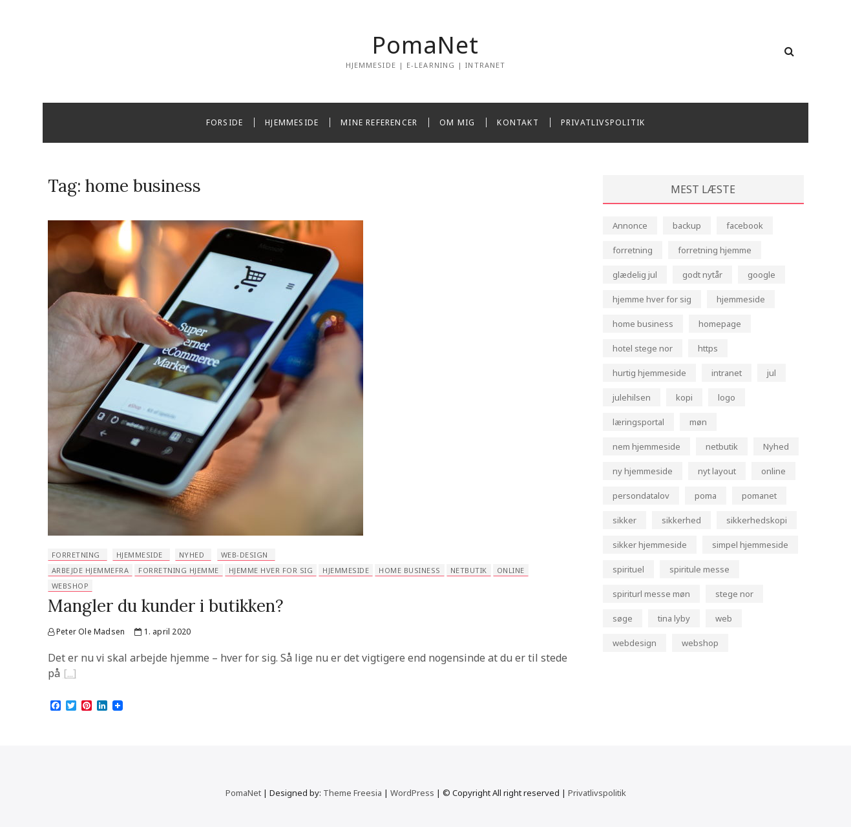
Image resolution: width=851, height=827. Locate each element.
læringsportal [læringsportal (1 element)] (638, 422)
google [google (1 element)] (761, 274)
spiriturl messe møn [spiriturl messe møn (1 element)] (651, 594)
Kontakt (517, 122)
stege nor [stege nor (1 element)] (734, 594)
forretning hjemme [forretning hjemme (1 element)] (714, 250)
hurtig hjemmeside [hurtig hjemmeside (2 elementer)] (649, 373)
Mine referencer (379, 122)
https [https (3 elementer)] (708, 348)
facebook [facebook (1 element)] (744, 225)
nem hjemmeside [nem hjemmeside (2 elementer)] (646, 446)
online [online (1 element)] (773, 471)
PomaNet (425, 45)
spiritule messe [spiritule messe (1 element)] (699, 569)
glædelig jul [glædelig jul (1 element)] (635, 274)
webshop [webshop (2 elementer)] (700, 643)
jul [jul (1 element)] (771, 373)
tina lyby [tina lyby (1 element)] (674, 618)
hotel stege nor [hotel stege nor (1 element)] (643, 348)
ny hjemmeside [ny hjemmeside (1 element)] (643, 471)
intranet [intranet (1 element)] (726, 373)
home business (410, 570)
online (511, 570)
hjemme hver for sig (271, 570)
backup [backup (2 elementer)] (687, 225)
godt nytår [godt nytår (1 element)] (702, 274)
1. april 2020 (162, 631)
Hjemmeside (292, 122)
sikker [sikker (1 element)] (624, 520)
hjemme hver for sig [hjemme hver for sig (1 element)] (652, 299)
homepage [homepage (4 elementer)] (720, 324)
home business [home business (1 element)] (643, 324)
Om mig (457, 122)
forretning (76, 555)
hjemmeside (139, 555)
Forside (224, 122)
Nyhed (192, 555)
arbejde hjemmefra (90, 570)
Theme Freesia (352, 793)
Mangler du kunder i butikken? (166, 605)
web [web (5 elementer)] (723, 618)
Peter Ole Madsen (86, 631)
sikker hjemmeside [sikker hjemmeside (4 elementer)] (650, 544)
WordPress (412, 793)
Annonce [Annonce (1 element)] (630, 225)
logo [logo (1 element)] (726, 397)
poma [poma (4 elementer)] (706, 495)
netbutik (468, 570)
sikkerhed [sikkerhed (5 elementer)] (681, 520)
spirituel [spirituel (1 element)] (628, 569)
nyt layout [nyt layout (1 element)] (717, 471)
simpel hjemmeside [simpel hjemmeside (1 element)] (750, 544)
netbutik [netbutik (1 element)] (722, 446)
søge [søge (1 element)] (623, 618)
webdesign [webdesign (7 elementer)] (635, 643)
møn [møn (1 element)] (698, 422)
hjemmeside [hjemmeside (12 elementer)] (741, 299)
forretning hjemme (178, 570)
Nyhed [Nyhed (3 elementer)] (776, 446)
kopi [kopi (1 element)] (684, 397)
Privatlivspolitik (603, 122)
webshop (70, 586)
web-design (244, 555)
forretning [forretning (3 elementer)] (633, 250)
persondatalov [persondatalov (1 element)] (641, 495)
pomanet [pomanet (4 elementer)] (759, 495)
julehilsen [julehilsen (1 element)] (632, 397)
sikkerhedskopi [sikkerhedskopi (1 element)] (756, 520)
